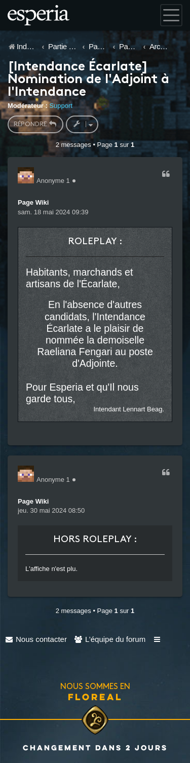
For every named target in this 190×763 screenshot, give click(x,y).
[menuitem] (36, 639)
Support (60, 105)
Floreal (95, 697)
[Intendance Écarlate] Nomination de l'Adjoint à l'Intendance (88, 80)
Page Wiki (33, 202)
